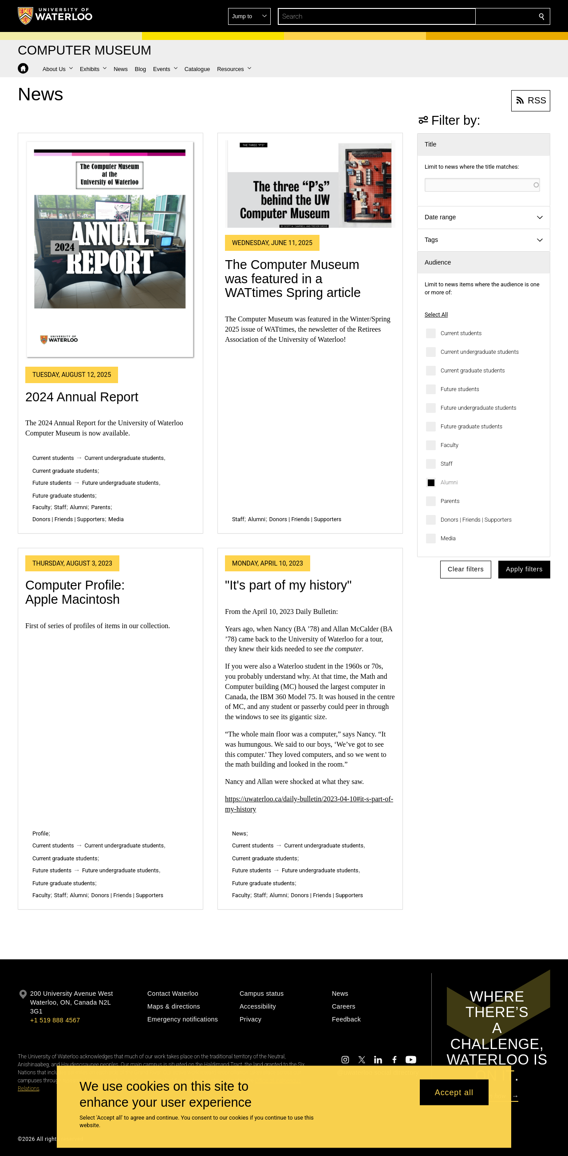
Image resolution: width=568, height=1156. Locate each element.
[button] (477, 16)
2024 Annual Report (81, 397)
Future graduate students (471, 426)
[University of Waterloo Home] (55, 16)
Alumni (449, 482)
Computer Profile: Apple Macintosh (75, 592)
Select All (436, 314)
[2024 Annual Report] (110, 250)
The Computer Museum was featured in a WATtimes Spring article (293, 278)
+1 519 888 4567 (55, 1020)
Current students (461, 333)
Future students (460, 389)
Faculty (449, 445)
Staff (447, 463)
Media (448, 538)
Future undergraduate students (479, 407)
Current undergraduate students (480, 351)
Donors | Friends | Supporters (476, 519)
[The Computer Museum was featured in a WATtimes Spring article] (310, 184)
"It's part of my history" (288, 585)
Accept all (454, 1092)
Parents (450, 501)
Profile (40, 833)
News (239, 833)
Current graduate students (473, 370)
